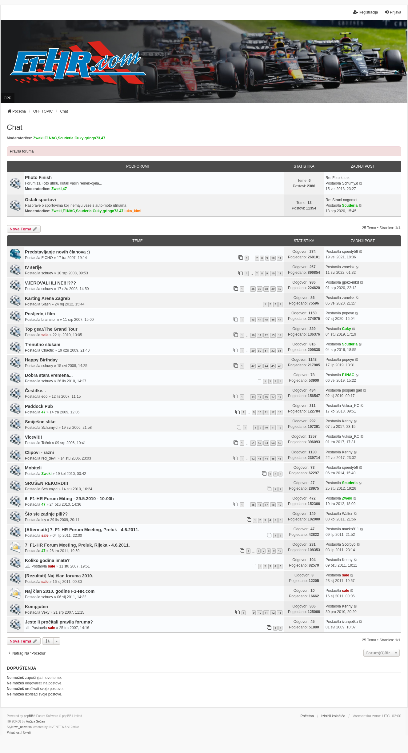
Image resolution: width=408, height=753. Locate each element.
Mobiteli (33, 467)
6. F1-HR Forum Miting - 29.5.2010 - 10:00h (69, 498)
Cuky (78, 138)
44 (259, 319)
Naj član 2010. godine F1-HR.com (59, 591)
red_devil (48, 458)
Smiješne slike (40, 421)
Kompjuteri (36, 606)
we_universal (23, 727)
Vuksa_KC (350, 406)
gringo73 (92, 138)
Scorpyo (348, 544)
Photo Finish (38, 177)
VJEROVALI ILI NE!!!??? (50, 283)
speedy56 (350, 251)
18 (279, 397)
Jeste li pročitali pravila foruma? (59, 622)
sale (44, 335)
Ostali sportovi (40, 199)
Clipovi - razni (39, 452)
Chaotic (47, 350)
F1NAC (51, 138)
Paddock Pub (39, 406)
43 (252, 319)
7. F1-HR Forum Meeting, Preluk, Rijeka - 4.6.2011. (77, 545)
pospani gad (352, 390)
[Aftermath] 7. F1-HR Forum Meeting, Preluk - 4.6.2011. (82, 529)
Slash (45, 304)
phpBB (28, 716)
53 (266, 443)
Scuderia (66, 138)
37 (259, 289)
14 (279, 335)
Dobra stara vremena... (49, 375)
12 (266, 335)
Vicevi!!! (33, 437)
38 (266, 289)
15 (259, 397)
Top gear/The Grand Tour (51, 329)
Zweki (38, 138)
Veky (45, 612)
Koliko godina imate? (47, 560)
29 (252, 351)
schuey (47, 273)
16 (266, 397)
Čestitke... (35, 390)
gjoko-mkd (350, 282)
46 (272, 319)
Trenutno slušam (42, 344)
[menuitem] (13, 732)
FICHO (47, 258)
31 (266, 351)
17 (272, 397)
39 (272, 289)
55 (279, 443)
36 (252, 289)
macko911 (350, 529)
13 (272, 335)
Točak (46, 443)
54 (272, 443)
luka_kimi (133, 211)
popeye (348, 313)
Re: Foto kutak (338, 178)
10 (272, 258)
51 (252, 443)
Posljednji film (40, 313)
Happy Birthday (41, 359)
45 (266, 319)
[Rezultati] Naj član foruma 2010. (59, 575)
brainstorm (50, 319)
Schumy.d (350, 183)
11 (279, 258)
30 (259, 351)
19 (279, 505)
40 (279, 289)
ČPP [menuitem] (7, 98)
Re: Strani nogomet (341, 200)
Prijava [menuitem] (392, 12)
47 (103, 138)
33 (279, 351)
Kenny (347, 421)
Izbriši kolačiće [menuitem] (333, 716)
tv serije (33, 267)
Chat (14, 127)
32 (272, 351)
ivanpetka (350, 622)
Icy (43, 520)
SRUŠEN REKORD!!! (46, 483)
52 (259, 443)
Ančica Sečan (35, 721)
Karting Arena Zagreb (47, 298)
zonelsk (348, 267)
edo (44, 396)
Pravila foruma (22, 151)
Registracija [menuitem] (365, 12)
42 (252, 366)
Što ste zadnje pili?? (46, 514)
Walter (347, 514)
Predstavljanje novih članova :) (57, 251)
